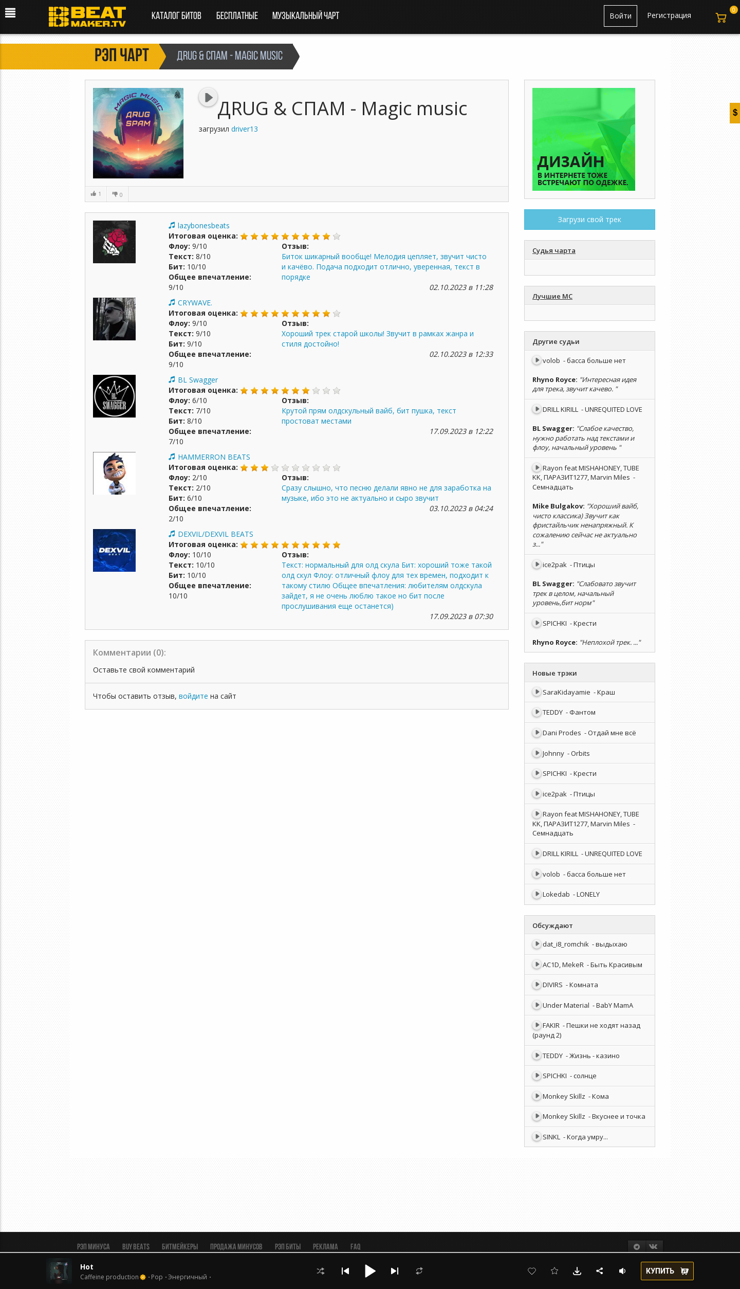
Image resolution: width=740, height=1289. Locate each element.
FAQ (355, 1247)
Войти (620, 16)
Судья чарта (554, 250)
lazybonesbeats (204, 225)
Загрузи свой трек (589, 219)
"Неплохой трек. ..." (609, 642)
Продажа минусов (236, 1247)
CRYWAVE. (195, 302)
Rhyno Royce (554, 379)
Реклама (325, 1247)
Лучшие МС (552, 296)
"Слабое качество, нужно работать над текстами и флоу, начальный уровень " (583, 438)
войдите (193, 696)
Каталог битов (176, 16)
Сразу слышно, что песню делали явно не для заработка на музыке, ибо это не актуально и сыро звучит (386, 493)
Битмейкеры (180, 1247)
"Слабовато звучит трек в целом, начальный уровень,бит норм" (584, 593)
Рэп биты (288, 1247)
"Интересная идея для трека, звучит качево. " (584, 384)
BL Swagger (198, 380)
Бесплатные (238, 16)
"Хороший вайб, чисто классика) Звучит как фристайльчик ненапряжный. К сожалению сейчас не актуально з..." (585, 525)
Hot (87, 1267)
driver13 (244, 129)
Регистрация (669, 15)
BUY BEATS (136, 1247)
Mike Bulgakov (557, 506)
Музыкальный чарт (305, 16)
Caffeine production (109, 1277)
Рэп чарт (122, 56)
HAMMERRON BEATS (214, 457)
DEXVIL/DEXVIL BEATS (215, 534)
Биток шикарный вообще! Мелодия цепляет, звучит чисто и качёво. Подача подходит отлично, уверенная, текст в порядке (384, 266)
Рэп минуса (93, 1247)
